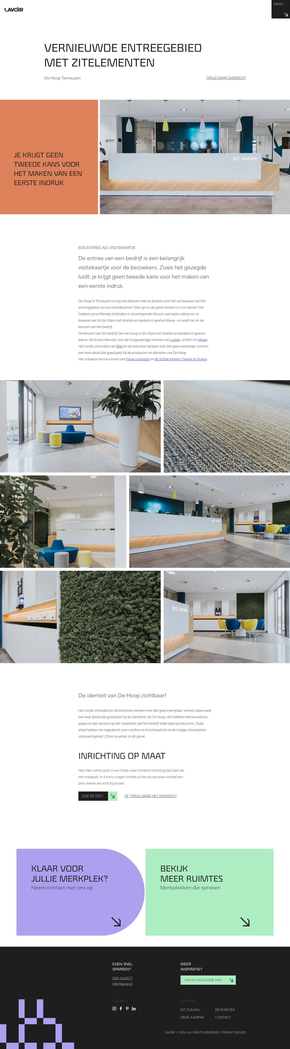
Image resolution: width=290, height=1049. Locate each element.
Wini (119, 346)
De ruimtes (225, 1010)
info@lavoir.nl (122, 984)
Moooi (202, 340)
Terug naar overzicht (226, 78)
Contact (223, 1017)
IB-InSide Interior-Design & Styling (181, 359)
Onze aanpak (192, 1017)
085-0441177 (122, 978)
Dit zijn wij (190, 1010)
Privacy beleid (234, 1032)
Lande (175, 340)
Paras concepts (138, 359)
